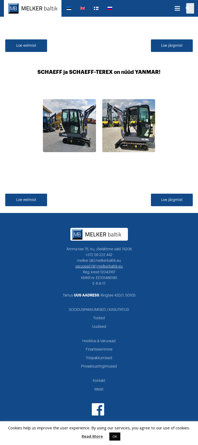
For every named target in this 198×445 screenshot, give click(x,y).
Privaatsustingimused (99, 366)
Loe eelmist (26, 46)
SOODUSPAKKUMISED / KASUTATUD (99, 310)
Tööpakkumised (99, 358)
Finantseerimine (99, 349)
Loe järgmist (172, 46)
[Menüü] (177, 8)
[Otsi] (188, 8)
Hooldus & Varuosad (99, 341)
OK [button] (114, 436)
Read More (92, 436)
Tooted (99, 318)
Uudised (99, 327)
